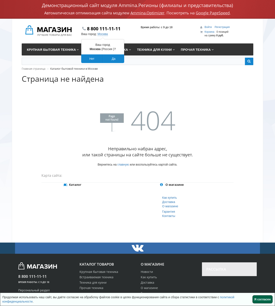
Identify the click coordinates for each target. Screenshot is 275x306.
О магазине (170, 206)
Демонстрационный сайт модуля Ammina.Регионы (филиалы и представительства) (137, 5)
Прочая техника (91, 288)
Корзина (209, 31)
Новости (147, 272)
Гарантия (168, 211)
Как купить (169, 197)
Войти (208, 27)
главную (123, 164)
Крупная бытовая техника (98, 272)
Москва (103, 34)
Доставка (168, 202)
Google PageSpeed (213, 12)
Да (113, 58)
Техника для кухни (93, 282)
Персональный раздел (34, 290)
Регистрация (222, 27)
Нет (92, 58)
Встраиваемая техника (96, 277)
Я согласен (262, 299)
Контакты (168, 216)
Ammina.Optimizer (147, 12)
